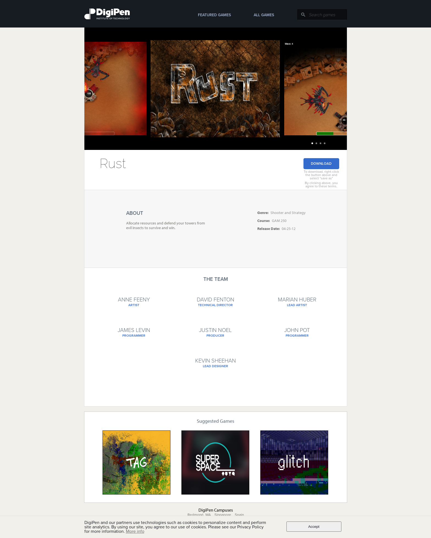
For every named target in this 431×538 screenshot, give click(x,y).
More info (135, 531)
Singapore (222, 515)
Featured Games (214, 15)
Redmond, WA (199, 515)
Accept (313, 527)
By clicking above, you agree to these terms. (321, 184)
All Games (264, 15)
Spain (239, 515)
